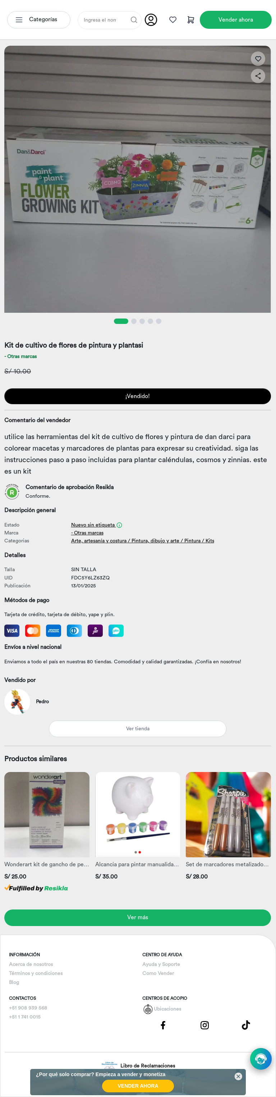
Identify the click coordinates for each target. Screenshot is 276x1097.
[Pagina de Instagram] (204, 1024)
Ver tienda (138, 728)
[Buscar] (134, 20)
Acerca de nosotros (31, 964)
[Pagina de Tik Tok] (246, 1024)
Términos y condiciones (36, 973)
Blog (14, 982)
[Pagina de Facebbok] (163, 1024)
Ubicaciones (167, 1009)
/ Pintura (191, 540)
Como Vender (158, 973)
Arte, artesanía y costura (98, 540)
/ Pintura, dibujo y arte (153, 540)
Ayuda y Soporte (161, 964)
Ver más (137, 917)
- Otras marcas (20, 356)
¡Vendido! (137, 396)
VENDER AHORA (138, 1086)
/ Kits (208, 540)
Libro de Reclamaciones (138, 1066)
